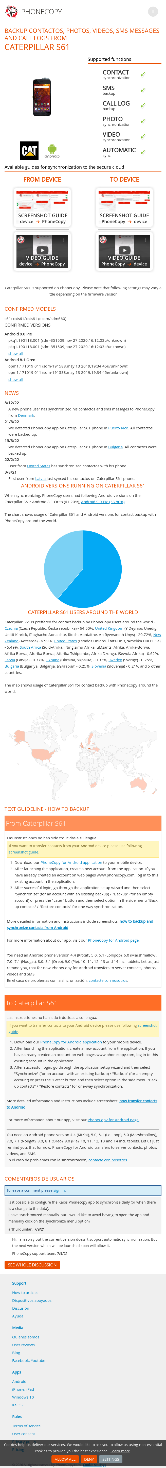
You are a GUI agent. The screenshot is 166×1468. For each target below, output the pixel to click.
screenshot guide (23, 852)
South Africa (30, 647)
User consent (23, 1433)
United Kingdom (109, 628)
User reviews (23, 1344)
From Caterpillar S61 (42, 207)
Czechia (11, 628)
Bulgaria (115, 446)
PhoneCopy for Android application (71, 862)
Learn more (120, 1451)
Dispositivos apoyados (31, 1300)
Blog (16, 1352)
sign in (59, 1190)
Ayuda (17, 1315)
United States (38, 465)
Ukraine (52, 659)
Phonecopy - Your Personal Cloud (34, 11)
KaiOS (17, 1404)
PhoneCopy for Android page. (114, 940)
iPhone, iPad (23, 1389)
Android (19, 1381)
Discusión (20, 1308)
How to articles (25, 1292)
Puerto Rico (118, 427)
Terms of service (26, 1425)
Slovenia (98, 666)
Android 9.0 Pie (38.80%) (102, 501)
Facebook (20, 1360)
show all (15, 353)
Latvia (40, 478)
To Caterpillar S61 (124, 207)
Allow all (65, 1459)
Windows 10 (23, 1397)
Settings (110, 1459)
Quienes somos (25, 1336)
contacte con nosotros (108, 980)
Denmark (26, 415)
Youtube (38, 1360)
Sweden (115, 659)
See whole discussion (32, 1265)
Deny (89, 1459)
